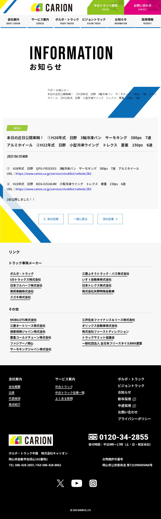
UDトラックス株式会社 (25, 279)
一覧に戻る (80, 221)
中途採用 (127, 405)
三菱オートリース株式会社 (27, 325)
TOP (50, 90)
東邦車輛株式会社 (22, 291)
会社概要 (14, 386)
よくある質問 (64, 398)
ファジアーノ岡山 (21, 343)
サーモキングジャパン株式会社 (30, 349)
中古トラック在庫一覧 (70, 392)
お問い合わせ (128, 412)
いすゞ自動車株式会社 (97, 279)
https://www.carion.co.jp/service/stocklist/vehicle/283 (53, 210)
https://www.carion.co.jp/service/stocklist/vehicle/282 (53, 194)
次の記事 (108, 221)
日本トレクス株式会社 (97, 285)
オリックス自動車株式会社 (99, 325)
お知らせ (61, 90)
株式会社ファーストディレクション (105, 331)
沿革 (12, 392)
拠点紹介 (14, 404)
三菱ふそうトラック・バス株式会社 (105, 273)
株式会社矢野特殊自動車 (98, 291)
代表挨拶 (14, 398)
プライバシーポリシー (134, 418)
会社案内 (15, 378)
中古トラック (64, 386)
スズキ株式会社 (20, 297)
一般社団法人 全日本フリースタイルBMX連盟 (112, 343)
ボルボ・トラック (22, 273)
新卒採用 (127, 398)
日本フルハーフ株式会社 (26, 285)
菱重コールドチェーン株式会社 (30, 337)
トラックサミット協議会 (98, 337)
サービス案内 (65, 378)
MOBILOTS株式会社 (23, 319)
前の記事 (53, 221)
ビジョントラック (131, 385)
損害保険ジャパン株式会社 (28, 331)
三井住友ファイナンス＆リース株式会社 (108, 319)
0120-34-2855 (123, 437)
